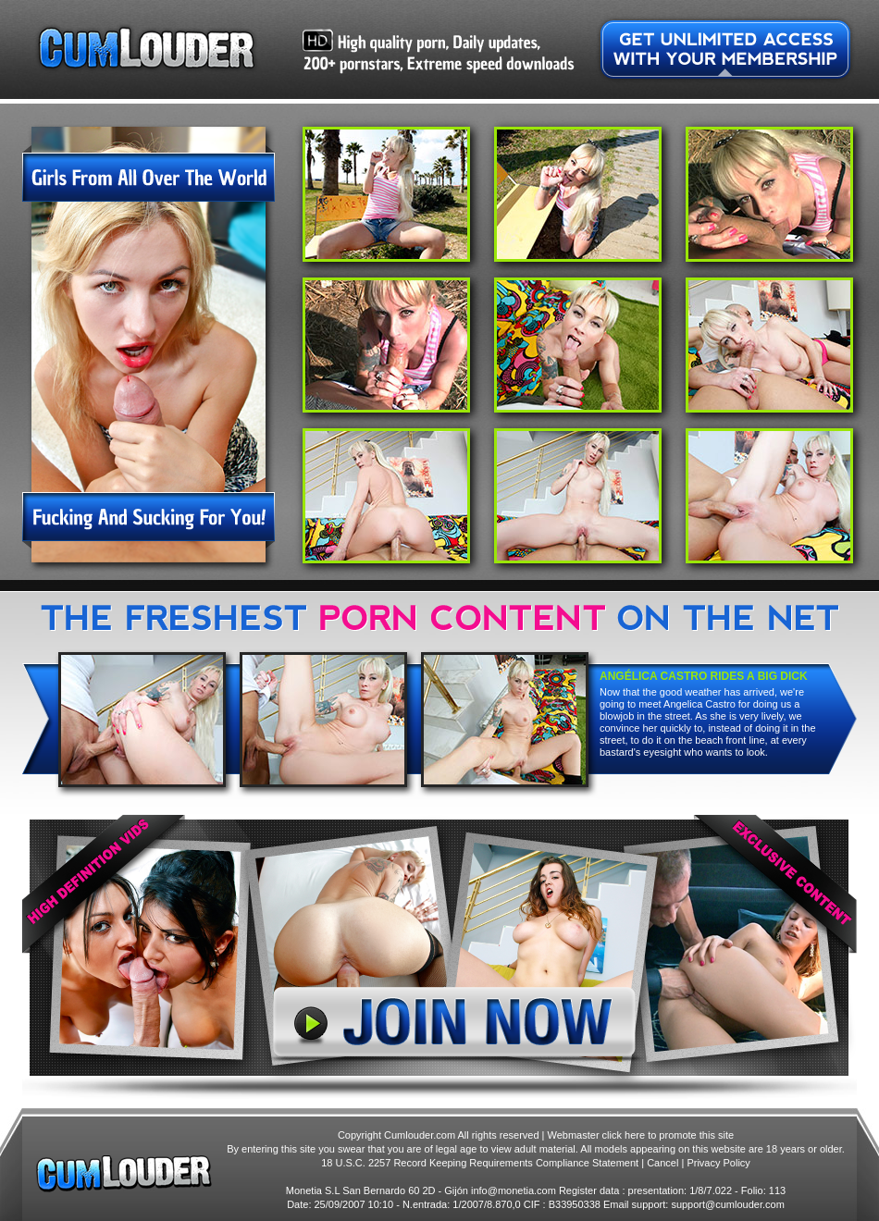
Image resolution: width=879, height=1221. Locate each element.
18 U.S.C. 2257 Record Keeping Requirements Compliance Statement (479, 1162)
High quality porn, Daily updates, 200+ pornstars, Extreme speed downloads (438, 51)
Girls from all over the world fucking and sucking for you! (148, 348)
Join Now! (439, 956)
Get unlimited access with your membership (725, 49)
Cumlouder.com (146, 48)
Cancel (662, 1162)
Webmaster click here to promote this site (641, 1135)
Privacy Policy (718, 1162)
